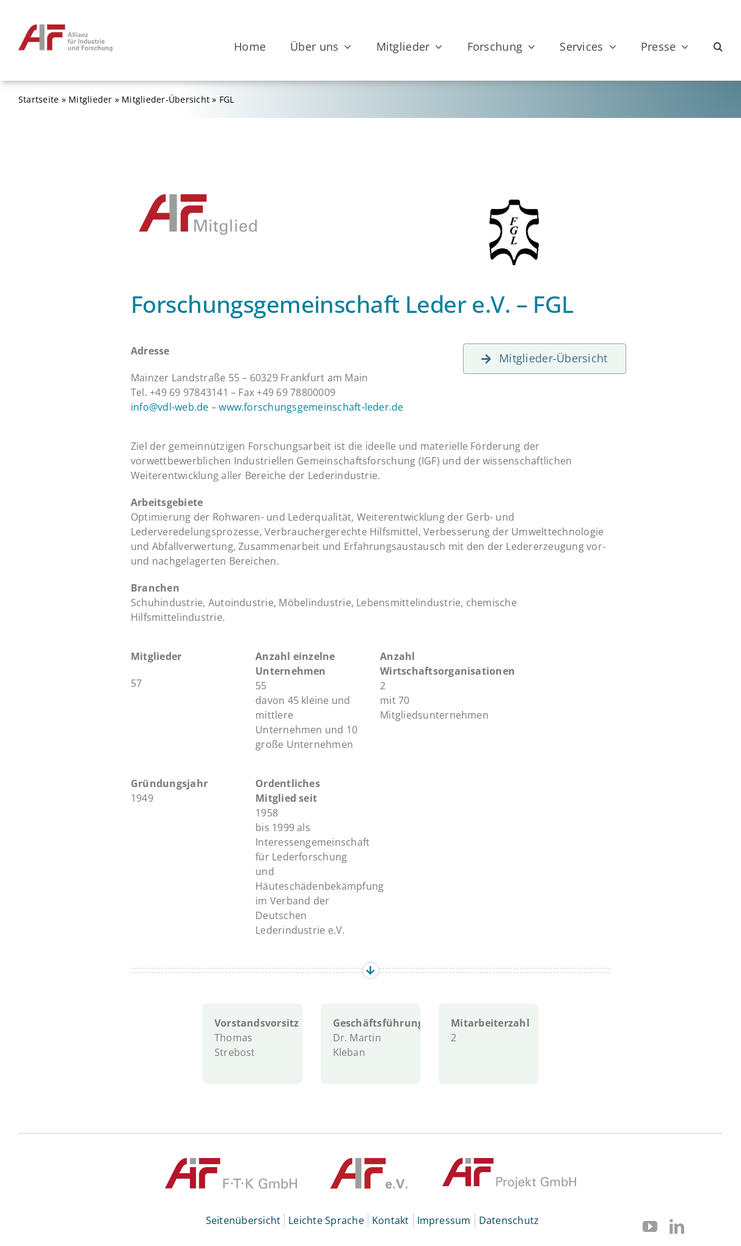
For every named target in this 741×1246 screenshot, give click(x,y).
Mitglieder (90, 99)
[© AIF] (369, 1163)
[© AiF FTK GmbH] (231, 1163)
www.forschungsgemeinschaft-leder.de (311, 407)
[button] (718, 46)
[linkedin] (677, 1226)
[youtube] (650, 1226)
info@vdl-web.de (170, 407)
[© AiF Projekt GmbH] (509, 1163)
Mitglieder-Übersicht (166, 99)
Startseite (38, 99)
